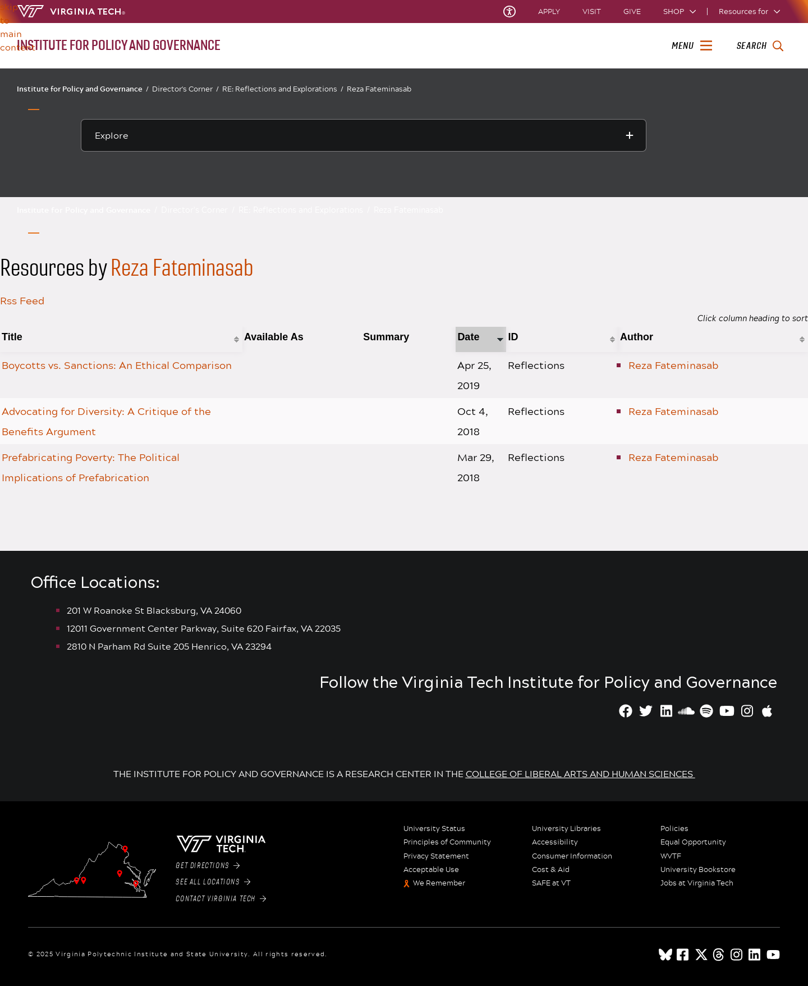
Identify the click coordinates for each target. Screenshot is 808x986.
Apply (549, 11)
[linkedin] (755, 954)
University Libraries (566, 829)
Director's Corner (185, 89)
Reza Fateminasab (379, 88)
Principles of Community (447, 842)
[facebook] (683, 954)
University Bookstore (698, 870)
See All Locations (213, 882)
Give (632, 11)
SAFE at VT (551, 883)
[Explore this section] (363, 135)
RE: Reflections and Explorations (282, 89)
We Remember (439, 883)
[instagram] (737, 954)
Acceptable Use (431, 870)
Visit (591, 11)
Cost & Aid (551, 870)
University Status (434, 829)
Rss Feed (22, 300)
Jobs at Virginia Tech (696, 883)
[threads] (719, 954)
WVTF (670, 856)
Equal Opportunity (693, 842)
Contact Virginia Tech (221, 898)
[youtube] (773, 954)
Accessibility (555, 842)
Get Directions (208, 865)
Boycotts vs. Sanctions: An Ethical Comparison (117, 365)
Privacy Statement (436, 856)
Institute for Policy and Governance (83, 88)
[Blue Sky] (665, 954)
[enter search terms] (760, 46)
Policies (674, 829)
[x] (701, 954)
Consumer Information (572, 856)
